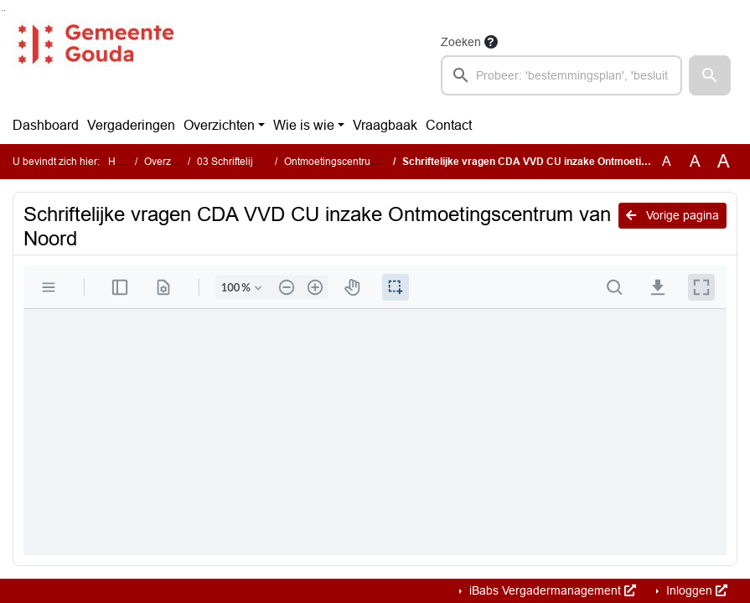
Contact (449, 125)
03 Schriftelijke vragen (247, 162)
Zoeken (461, 42)
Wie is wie (303, 125)
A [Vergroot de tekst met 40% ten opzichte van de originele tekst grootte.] (723, 162)
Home (122, 162)
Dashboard (46, 125)
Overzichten (219, 125)
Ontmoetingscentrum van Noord (356, 162)
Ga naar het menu (4, 10)
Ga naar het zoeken (2, 10)
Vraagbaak (385, 125)
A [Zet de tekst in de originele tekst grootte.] (666, 161)
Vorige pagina (672, 215)
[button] (710, 75)
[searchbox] (562, 75)
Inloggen (695, 590)
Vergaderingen (131, 125)
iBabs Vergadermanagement (551, 590)
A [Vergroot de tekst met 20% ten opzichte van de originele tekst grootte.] (695, 161)
